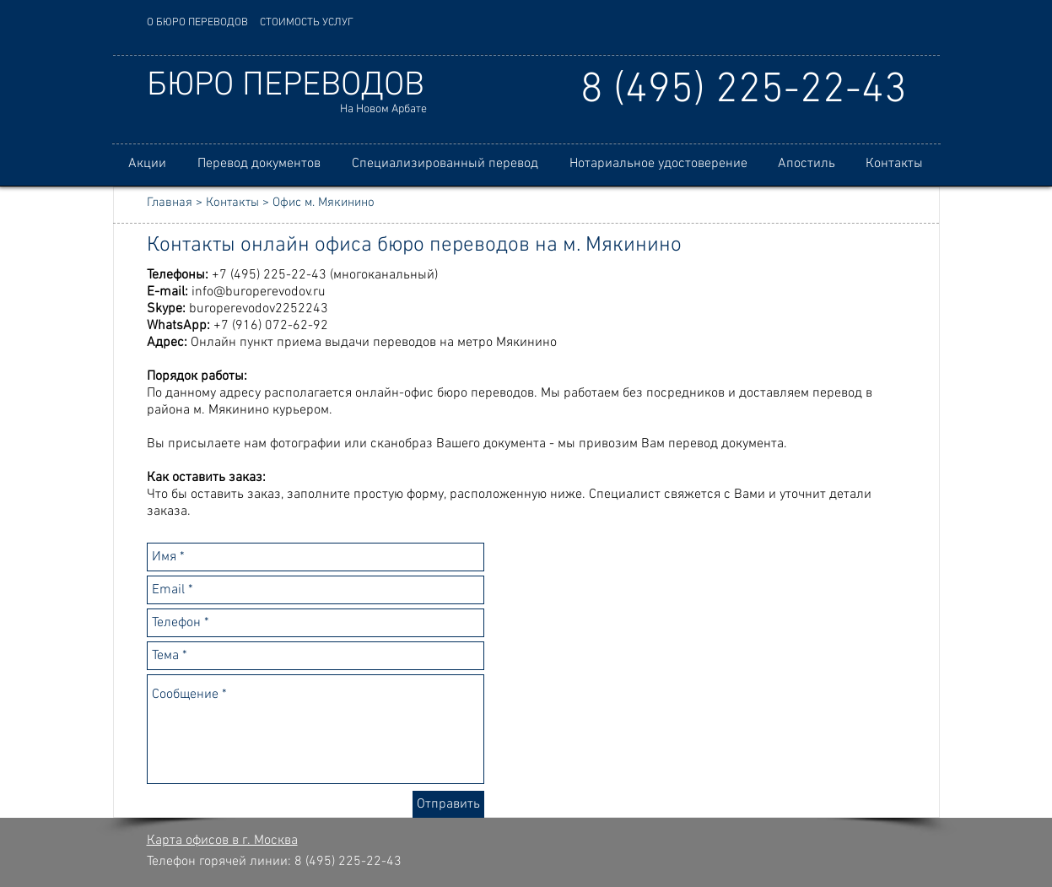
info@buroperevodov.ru (259, 292)
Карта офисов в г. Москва (222, 840)
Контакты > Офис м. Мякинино (290, 202)
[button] (259, 164)
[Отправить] (448, 804)
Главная (169, 202)
